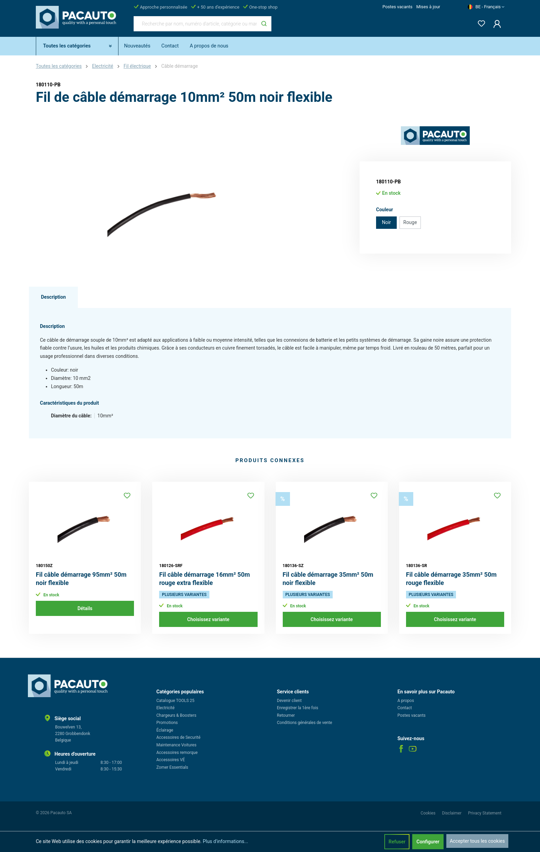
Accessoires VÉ (170, 759)
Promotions (167, 722)
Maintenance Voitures (176, 745)
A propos (405, 700)
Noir (386, 222)
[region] (166, 200)
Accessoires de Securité (178, 737)
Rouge (410, 222)
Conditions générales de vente (304, 722)
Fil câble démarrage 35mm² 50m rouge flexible (451, 578)
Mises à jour (428, 6)
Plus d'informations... (225, 841)
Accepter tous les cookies (477, 841)
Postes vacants (397, 6)
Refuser (396, 841)
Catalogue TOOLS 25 (175, 700)
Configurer (427, 841)
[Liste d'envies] (479, 22)
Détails (84, 608)
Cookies (428, 813)
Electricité (165, 707)
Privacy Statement (484, 813)
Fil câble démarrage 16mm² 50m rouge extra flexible (204, 578)
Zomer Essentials (172, 767)
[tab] (53, 297)
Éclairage (164, 730)
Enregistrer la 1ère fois (297, 707)
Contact (404, 707)
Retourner (286, 715)
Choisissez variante (208, 619)
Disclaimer (452, 813)
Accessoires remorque (177, 752)
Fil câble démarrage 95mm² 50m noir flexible (81, 578)
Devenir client (289, 700)
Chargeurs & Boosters (176, 715)
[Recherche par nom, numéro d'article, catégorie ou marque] (195, 23)
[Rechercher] (264, 23)
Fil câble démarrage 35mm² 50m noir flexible (328, 578)
